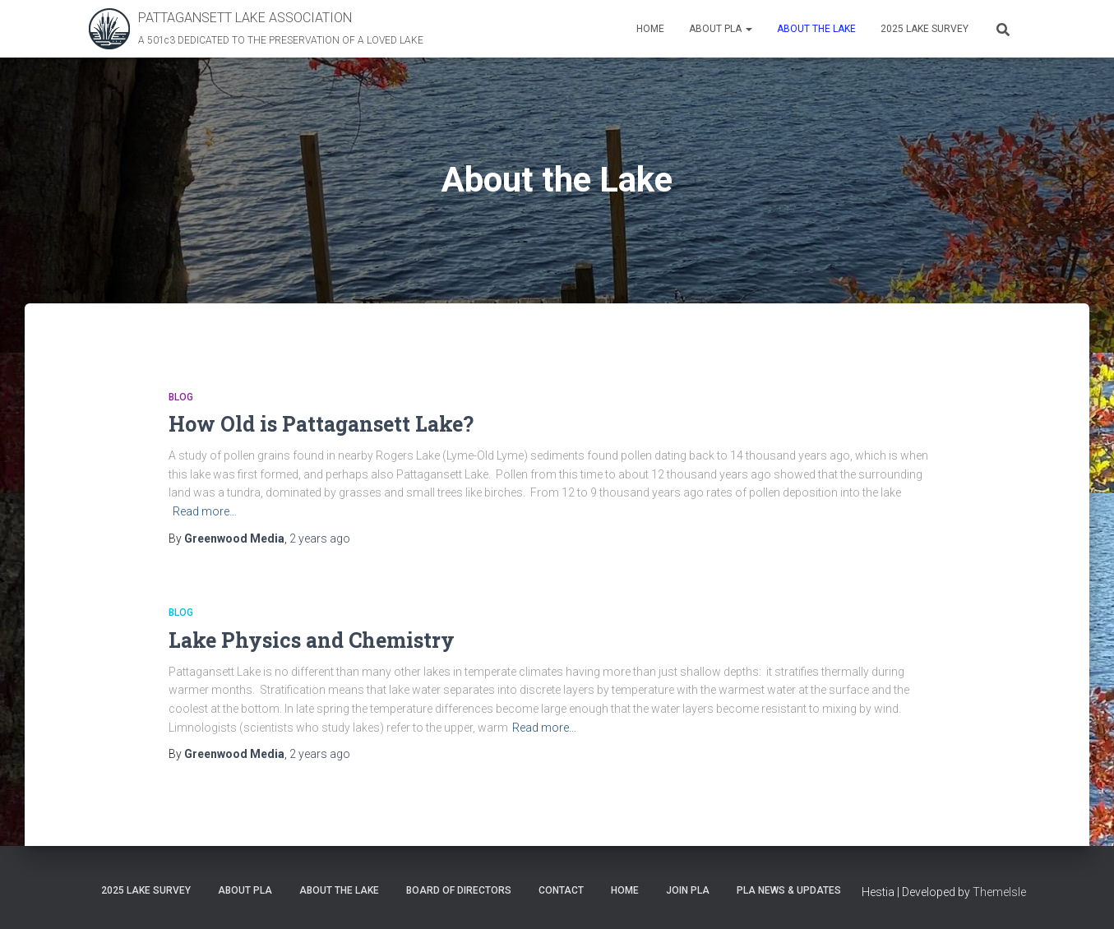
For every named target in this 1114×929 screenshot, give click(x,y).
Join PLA (688, 890)
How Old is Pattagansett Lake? (321, 423)
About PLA (720, 29)
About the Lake (816, 29)
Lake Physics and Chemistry (312, 640)
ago (319, 538)
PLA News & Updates (789, 890)
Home (650, 29)
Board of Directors (458, 890)
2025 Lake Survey (924, 29)
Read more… (205, 511)
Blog (181, 397)
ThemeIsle (999, 892)
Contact (561, 890)
